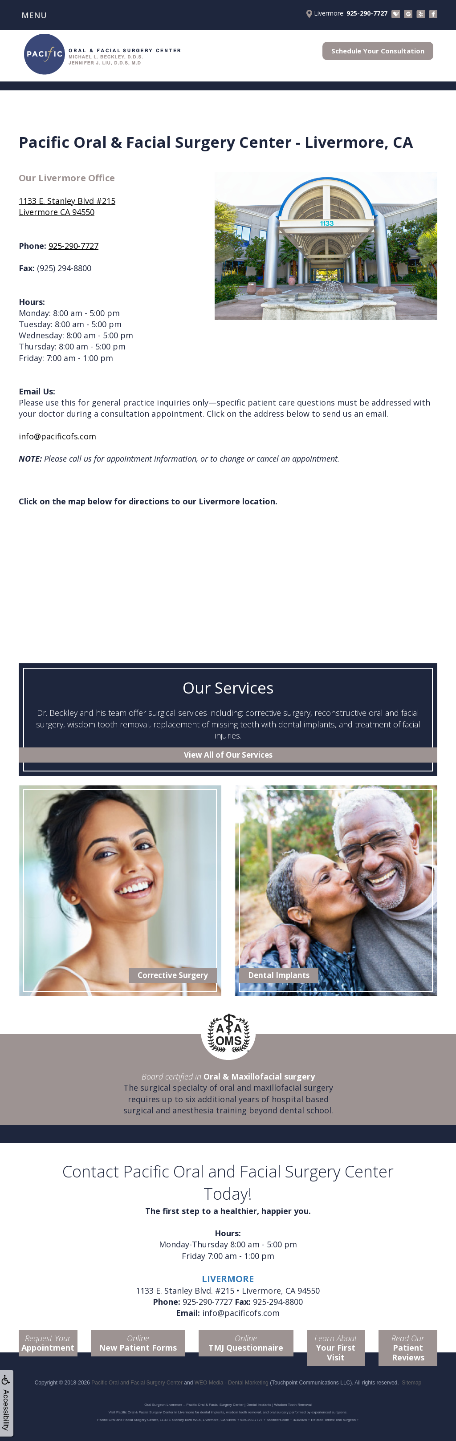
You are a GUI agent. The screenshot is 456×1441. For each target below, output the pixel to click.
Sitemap (411, 1383)
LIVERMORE (228, 1279)
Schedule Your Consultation (377, 50)
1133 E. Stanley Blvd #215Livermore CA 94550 (67, 206)
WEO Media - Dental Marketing (232, 1383)
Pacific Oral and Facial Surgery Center (137, 1383)
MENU (34, 15)
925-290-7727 (73, 245)
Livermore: (346, 13)
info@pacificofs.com (57, 436)
